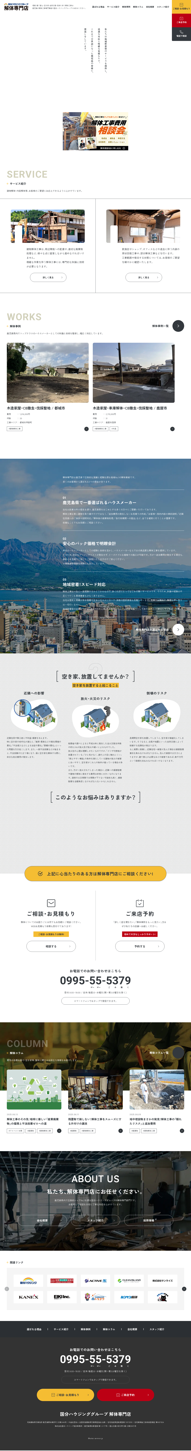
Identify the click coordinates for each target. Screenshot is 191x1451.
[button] (184, 1289)
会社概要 (150, 6)
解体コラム (138, 6)
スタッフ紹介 (163, 6)
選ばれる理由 (98, 6)
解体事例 (126, 6)
